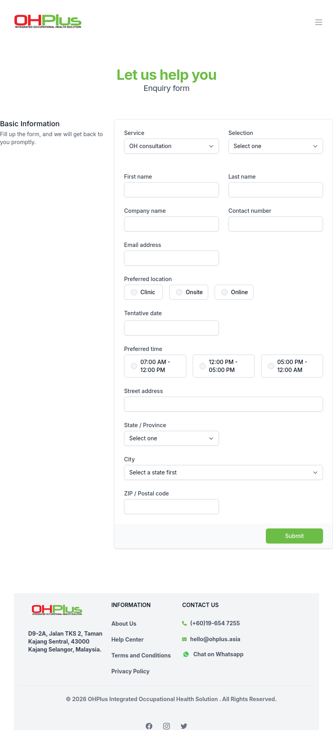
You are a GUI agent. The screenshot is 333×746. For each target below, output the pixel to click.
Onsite (194, 292)
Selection (240, 132)
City (129, 459)
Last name (242, 176)
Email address (142, 244)
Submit (294, 535)
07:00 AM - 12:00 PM (155, 366)
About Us (123, 623)
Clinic (147, 292)
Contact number (249, 210)
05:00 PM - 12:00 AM (292, 366)
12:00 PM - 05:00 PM (223, 366)
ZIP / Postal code (146, 493)
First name (138, 176)
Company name (145, 210)
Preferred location (148, 279)
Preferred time (143, 348)
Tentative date (143, 313)
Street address (143, 390)
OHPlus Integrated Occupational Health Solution (153, 699)
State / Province (145, 425)
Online (239, 292)
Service (134, 132)
